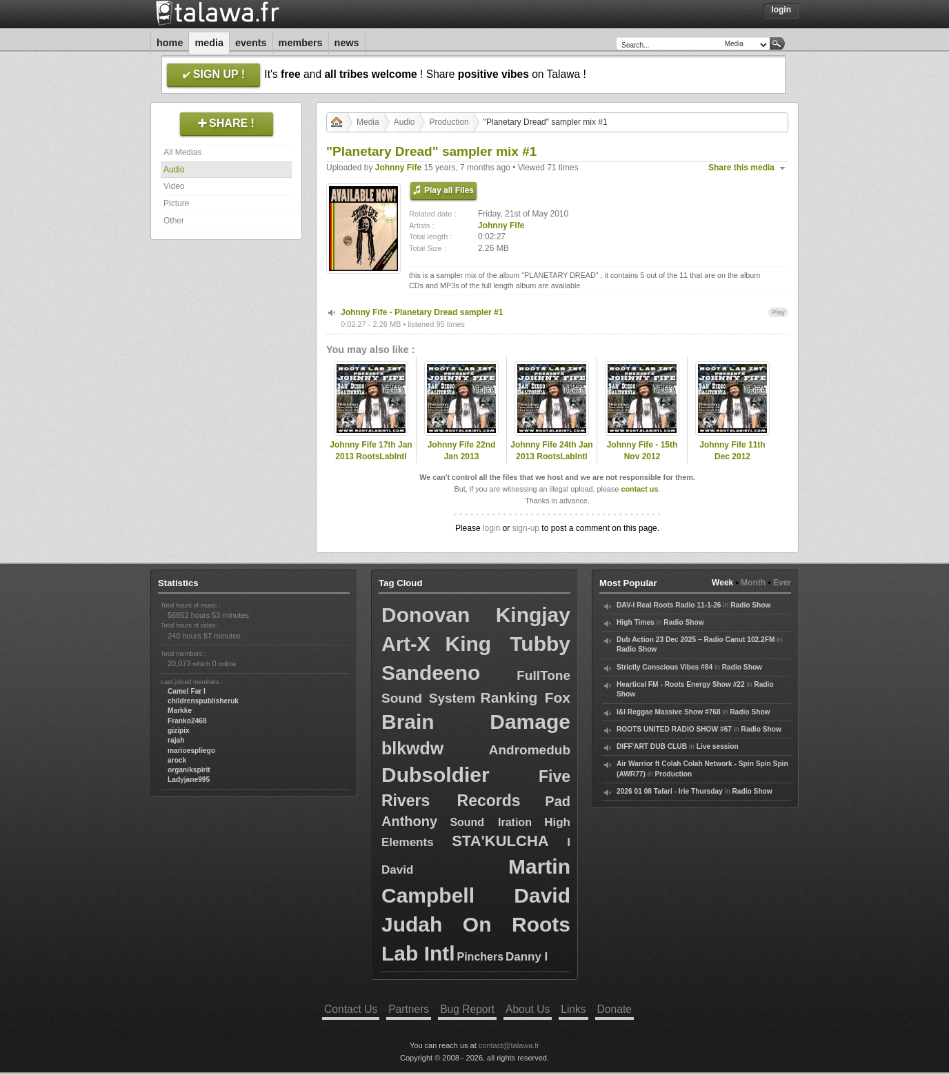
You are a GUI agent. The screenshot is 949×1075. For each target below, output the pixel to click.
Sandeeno (430, 672)
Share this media (741, 167)
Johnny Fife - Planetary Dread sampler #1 (422, 312)
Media (208, 42)
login (491, 528)
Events (251, 42)
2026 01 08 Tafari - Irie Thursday (670, 791)
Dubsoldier (435, 774)
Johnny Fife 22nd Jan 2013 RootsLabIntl (462, 456)
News (346, 42)
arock (177, 760)
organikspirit (189, 770)
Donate (614, 1009)
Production (448, 122)
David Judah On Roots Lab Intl (475, 924)
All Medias (182, 152)
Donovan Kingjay (475, 614)
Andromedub (529, 750)
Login (781, 9)
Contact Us (350, 1009)
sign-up (525, 528)
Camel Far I (187, 691)
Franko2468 (187, 721)
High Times (636, 622)
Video (173, 186)
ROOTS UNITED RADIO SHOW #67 (674, 729)
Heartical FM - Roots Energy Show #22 (681, 684)
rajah (176, 740)
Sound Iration (491, 822)
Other (173, 220)
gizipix (179, 730)
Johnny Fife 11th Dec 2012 (732, 450)
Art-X (405, 644)
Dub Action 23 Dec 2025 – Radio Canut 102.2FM (696, 639)
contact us (639, 489)
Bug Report (467, 1009)
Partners (408, 1009)
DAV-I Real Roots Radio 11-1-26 (669, 605)
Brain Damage (475, 721)
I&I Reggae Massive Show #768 (669, 712)
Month (753, 582)
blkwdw (412, 748)
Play (778, 312)
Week (722, 582)
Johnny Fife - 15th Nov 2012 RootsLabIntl (642, 456)
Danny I (527, 956)
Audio (174, 169)
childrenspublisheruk (203, 701)
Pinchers (480, 957)
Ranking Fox (525, 697)
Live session (718, 746)
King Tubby (507, 643)
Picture (176, 203)
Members (301, 42)
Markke (180, 710)
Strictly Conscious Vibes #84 (664, 667)
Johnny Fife (398, 167)
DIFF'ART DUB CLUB (652, 746)
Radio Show (750, 605)
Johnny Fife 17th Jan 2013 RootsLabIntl (371, 450)
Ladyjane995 (189, 779)
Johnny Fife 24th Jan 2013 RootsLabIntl (551, 450)
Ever (782, 582)
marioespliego (191, 750)
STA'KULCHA (500, 841)
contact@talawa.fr (509, 1045)
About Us (528, 1009)
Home (170, 42)
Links (573, 1009)
